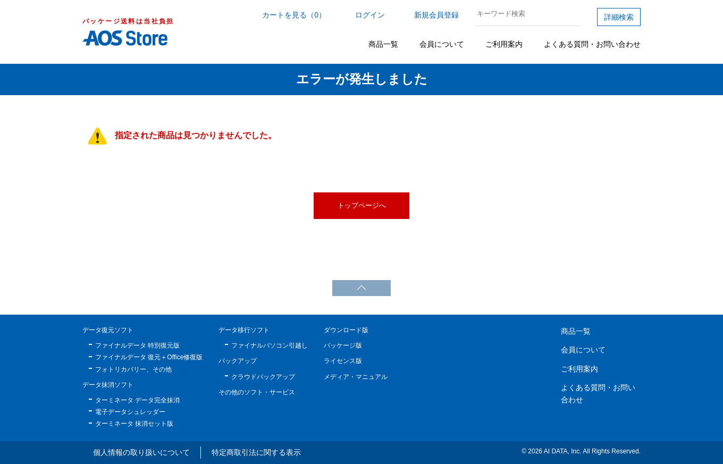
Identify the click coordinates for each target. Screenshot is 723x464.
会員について (441, 44)
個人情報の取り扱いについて (141, 452)
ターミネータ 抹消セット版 (134, 423)
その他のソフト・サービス (256, 392)
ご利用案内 (504, 44)
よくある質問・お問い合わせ (592, 44)
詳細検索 (619, 17)
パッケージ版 (343, 345)
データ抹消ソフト (107, 385)
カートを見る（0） (294, 15)
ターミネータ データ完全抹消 (137, 400)
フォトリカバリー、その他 (133, 369)
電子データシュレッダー (130, 412)
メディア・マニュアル (356, 377)
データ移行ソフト (244, 330)
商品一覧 (383, 44)
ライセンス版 (343, 361)
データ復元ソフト (107, 330)
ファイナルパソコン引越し (269, 345)
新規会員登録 (436, 15)
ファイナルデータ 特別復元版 (137, 345)
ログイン (370, 15)
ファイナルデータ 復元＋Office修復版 (149, 357)
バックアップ (237, 361)
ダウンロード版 (346, 330)
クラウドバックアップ (263, 377)
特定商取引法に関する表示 (256, 452)
